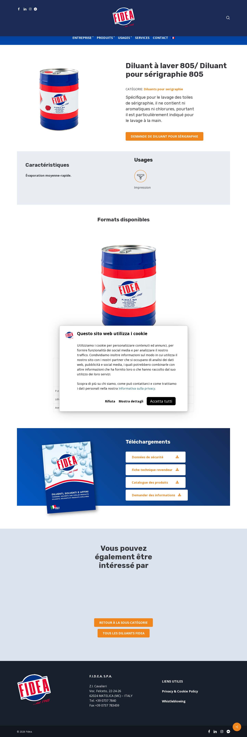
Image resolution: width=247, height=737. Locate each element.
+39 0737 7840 (106, 700)
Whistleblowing (174, 701)
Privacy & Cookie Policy (180, 691)
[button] (164, 136)
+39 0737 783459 (107, 705)
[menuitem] (173, 37)
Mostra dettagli (131, 401)
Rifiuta (110, 401)
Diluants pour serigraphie (163, 89)
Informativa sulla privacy (137, 388)
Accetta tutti (161, 400)
